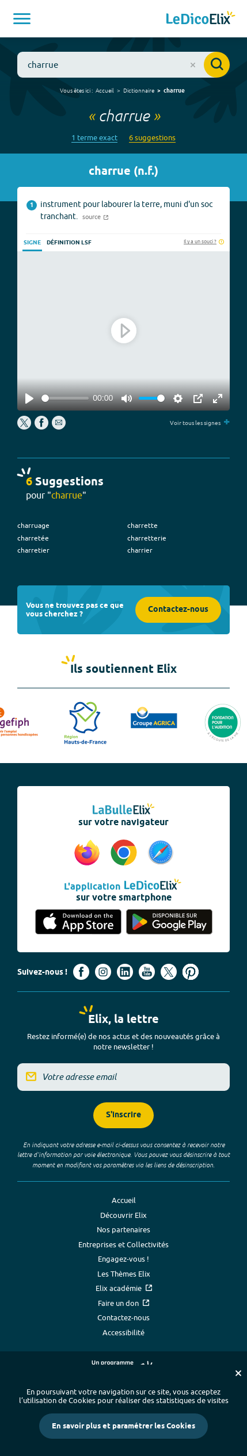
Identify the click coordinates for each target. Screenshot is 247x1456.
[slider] (65, 398)
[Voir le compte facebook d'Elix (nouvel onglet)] (81, 972)
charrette (142, 525)
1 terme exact (94, 137)
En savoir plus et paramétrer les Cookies (123, 1426)
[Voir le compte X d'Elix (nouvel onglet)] (169, 972)
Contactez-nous (178, 609)
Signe (32, 243)
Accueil (105, 90)
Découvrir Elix (123, 1215)
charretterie (146, 538)
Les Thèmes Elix (123, 1273)
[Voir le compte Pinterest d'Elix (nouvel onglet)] (191, 972)
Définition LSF (69, 243)
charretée (33, 538)
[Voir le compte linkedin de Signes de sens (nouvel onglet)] (125, 972)
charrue (174, 91)
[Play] (29, 398)
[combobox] (123, 65)
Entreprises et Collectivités (123, 1244)
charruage (33, 525)
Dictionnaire (138, 90)
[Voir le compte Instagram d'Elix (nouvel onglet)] (103, 972)
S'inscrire (123, 1115)
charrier (140, 550)
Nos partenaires (123, 1229)
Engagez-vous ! (123, 1258)
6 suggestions (152, 137)
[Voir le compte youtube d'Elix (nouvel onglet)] (147, 972)
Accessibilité (123, 1332)
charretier (33, 550)
